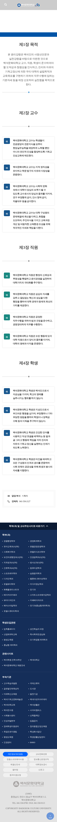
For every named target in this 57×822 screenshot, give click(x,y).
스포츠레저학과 (10, 573)
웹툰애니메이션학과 (38, 579)
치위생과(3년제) (10, 562)
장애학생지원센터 (11, 726)
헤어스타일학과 (10, 605)
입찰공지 (34, 721)
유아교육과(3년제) (11, 546)
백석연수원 (8, 710)
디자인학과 (8, 579)
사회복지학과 (9, 552)
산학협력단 (34, 715)
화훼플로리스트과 (11, 589)
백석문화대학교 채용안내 (14, 665)
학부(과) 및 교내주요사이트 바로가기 (27, 526)
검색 (5, 4)
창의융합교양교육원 (38, 726)
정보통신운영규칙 (41, 759)
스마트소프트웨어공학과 (40, 595)
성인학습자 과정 (37, 629)
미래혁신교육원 (10, 694)
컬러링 (15, 770)
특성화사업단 (35, 732)
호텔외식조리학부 (37, 552)
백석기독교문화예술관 (13, 699)
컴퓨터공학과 (35, 568)
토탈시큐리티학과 (11, 611)
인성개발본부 (9, 721)
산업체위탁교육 (10, 634)
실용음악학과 (35, 573)
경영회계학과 (35, 541)
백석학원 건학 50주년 (12, 660)
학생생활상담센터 (37, 737)
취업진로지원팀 (10, 732)
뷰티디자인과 (9, 600)
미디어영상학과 (36, 584)
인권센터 (7, 742)
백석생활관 (34, 705)
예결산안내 (15, 764)
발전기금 (34, 694)
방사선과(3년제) (36, 562)
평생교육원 (8, 640)
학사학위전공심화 (37, 634)
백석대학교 (34, 660)
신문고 (41, 770)
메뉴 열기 (52, 5)
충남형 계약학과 (10, 645)
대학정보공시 (41, 764)
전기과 (33, 589)
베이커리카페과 (10, 595)
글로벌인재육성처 (11, 689)
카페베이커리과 (36, 600)
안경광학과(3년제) (37, 557)
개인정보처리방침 (15, 754)
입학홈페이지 (9, 629)
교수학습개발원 (10, 683)
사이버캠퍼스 (35, 710)
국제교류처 (34, 683)
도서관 (33, 689)
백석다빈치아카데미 (38, 699)
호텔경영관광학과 (37, 546)
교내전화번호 (41, 754)
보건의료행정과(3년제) (13, 557)
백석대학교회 (9, 705)
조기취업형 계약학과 (38, 640)
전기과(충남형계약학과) (40, 605)
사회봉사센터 (9, 715)
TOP (50, 818)
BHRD (32, 742)
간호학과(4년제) (10, 568)
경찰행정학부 (9, 541)
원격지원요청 (15, 775)
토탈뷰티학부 (9, 584)
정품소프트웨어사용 (15, 759)
